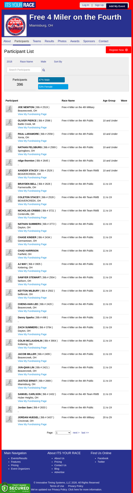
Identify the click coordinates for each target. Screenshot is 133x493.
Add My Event (117, 6)
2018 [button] (11, 61)
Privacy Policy (75, 486)
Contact (103, 41)
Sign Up (99, 5)
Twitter (101, 461)
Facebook (103, 458)
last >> (85, 432)
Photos (62, 41)
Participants (22, 41)
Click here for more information (84, 489)
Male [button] (44, 61)
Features (16, 461)
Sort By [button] (59, 61)
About (7, 41)
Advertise (59, 472)
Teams (37, 41)
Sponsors (89, 41)
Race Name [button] (27, 61)
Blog (56, 468)
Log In (85, 5)
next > (76, 432)
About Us (59, 458)
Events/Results (19, 458)
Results (49, 41)
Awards (74, 41)
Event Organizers (20, 468)
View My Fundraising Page (32, 114)
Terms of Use (57, 486)
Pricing (15, 465)
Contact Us (60, 465)
